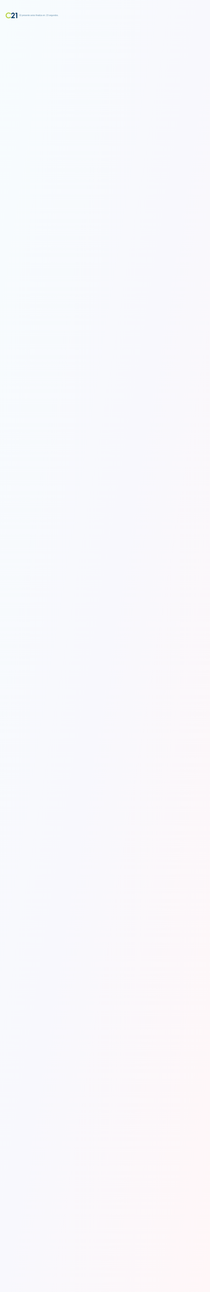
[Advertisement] (105, 44)
